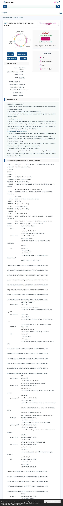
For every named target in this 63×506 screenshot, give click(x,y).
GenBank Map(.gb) (47, 69)
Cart (56, 2)
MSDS (43, 65)
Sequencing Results (47, 61)
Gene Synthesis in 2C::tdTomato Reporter (48, 24)
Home (4, 17)
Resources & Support (12, 17)
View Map (23, 58)
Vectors (21, 17)
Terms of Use (17, 504)
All (4, 6)
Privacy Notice (7, 504)
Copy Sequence (11, 58)
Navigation (4, 12)
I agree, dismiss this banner (52, 502)
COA (43, 57)
